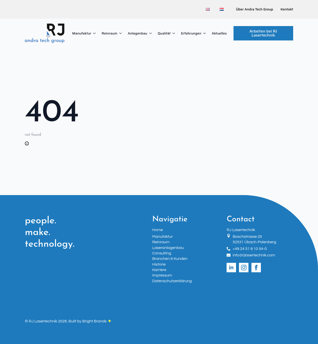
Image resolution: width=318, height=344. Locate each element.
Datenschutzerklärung (172, 281)
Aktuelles (219, 33)
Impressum (162, 275)
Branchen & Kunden (170, 259)
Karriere (159, 270)
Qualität (164, 33)
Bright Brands (97, 321)
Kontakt (286, 9)
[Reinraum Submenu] (121, 33)
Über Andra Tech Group (254, 9)
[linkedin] (231, 267)
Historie (159, 264)
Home (157, 230)
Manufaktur (81, 33)
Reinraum (109, 33)
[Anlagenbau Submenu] (151, 33)
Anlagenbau (137, 33)
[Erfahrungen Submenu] (205, 33)
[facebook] (256, 267)
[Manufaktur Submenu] (95, 33)
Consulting (161, 253)
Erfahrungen (191, 33)
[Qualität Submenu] (174, 33)
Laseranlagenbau (168, 248)
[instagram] (243, 267)
